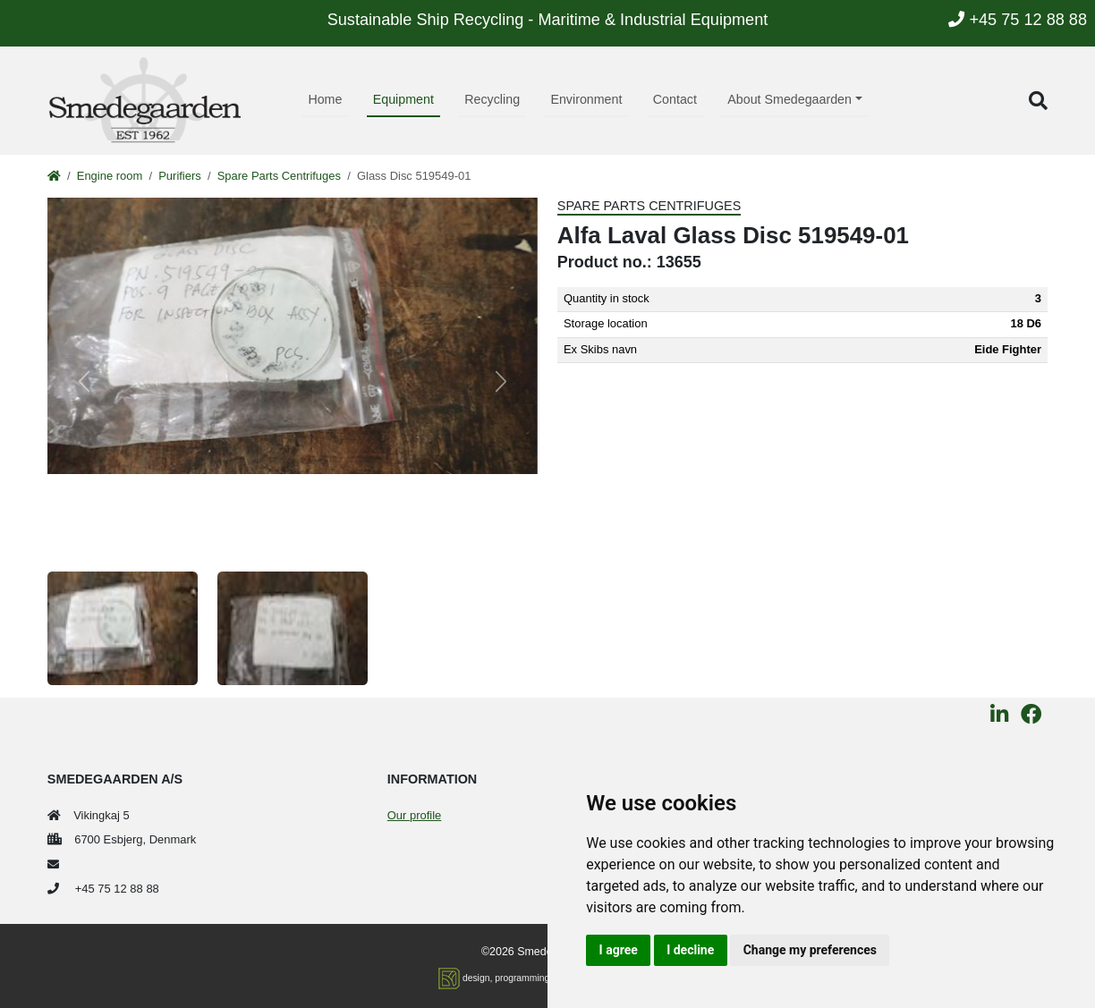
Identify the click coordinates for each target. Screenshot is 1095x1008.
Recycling (492, 99)
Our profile (414, 815)
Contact (675, 99)
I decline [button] (690, 950)
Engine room (109, 175)
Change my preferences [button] (810, 950)
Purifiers (179, 175)
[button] (1038, 100)
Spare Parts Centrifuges (279, 175)
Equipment (403, 99)
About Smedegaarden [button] (789, 99)
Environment (586, 99)
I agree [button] (618, 950)
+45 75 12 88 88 (1017, 20)
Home (325, 99)
